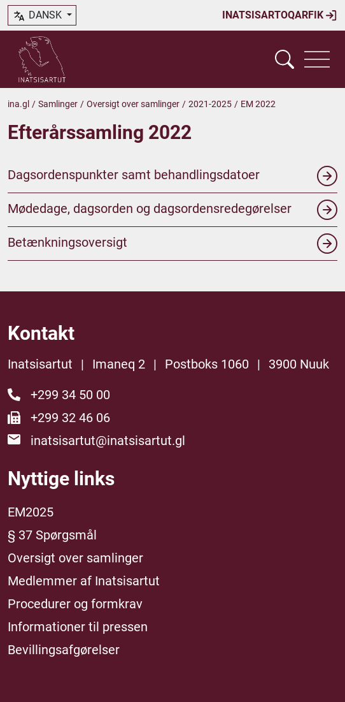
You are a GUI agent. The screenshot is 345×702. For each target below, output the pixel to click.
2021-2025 (210, 104)
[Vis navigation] (317, 59)
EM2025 (30, 512)
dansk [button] (38, 16)
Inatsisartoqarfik (279, 15)
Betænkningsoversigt (172, 243)
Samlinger (58, 104)
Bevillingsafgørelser (64, 649)
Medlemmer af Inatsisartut (84, 581)
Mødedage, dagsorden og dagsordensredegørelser (172, 210)
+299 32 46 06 (70, 417)
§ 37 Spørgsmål (52, 535)
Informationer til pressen (78, 626)
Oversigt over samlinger (133, 104)
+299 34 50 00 (70, 394)
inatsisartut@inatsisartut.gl (108, 440)
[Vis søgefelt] (284, 59)
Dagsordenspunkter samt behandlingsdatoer (172, 176)
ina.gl (18, 104)
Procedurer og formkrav (75, 603)
